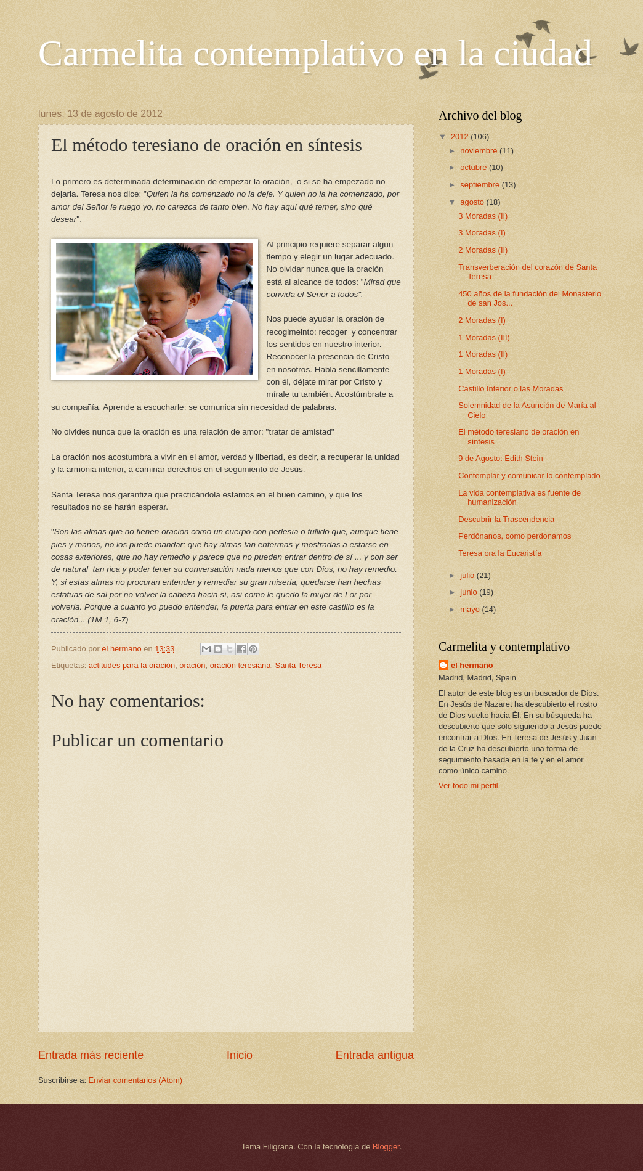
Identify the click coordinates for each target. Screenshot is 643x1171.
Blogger (386, 1146)
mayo (471, 609)
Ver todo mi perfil (468, 785)
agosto (473, 201)
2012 (461, 136)
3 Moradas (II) (483, 216)
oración (192, 665)
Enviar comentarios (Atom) (135, 1080)
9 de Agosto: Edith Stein (500, 458)
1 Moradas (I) (482, 371)
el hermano (472, 665)
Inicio (240, 1055)
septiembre (480, 184)
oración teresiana (240, 665)
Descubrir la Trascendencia (506, 519)
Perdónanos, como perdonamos (514, 536)
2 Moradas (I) (482, 320)
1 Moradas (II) (483, 354)
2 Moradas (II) (483, 250)
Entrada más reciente (91, 1055)
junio (469, 592)
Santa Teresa (298, 665)
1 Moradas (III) (484, 337)
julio (468, 575)
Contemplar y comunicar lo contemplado (529, 475)
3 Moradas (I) (482, 232)
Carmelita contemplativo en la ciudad (315, 53)
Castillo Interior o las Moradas (510, 388)
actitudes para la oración (132, 665)
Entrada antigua (375, 1055)
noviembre (479, 150)
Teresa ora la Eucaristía (499, 553)
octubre (474, 167)
